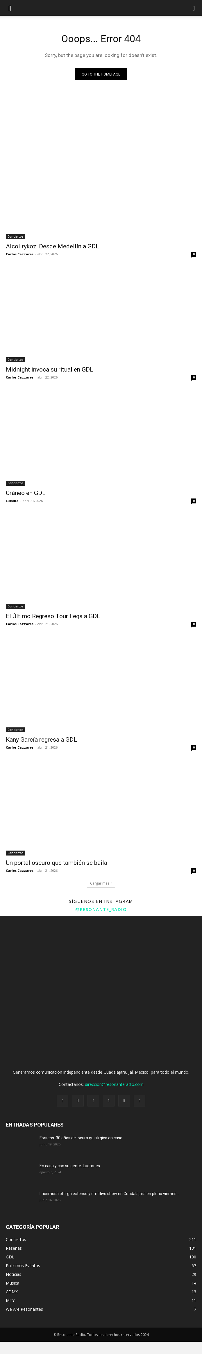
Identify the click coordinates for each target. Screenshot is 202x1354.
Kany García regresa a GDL (41, 739)
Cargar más (101, 883)
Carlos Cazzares (19, 254)
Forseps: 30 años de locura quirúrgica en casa (81, 1138)
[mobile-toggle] (10, 8)
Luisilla (12, 500)
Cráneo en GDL (26, 492)
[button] (194, 8)
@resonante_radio (101, 909)
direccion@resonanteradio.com (114, 1084)
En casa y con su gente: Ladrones (70, 1165)
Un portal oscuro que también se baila (56, 862)
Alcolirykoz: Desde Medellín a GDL (52, 246)
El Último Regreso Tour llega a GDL (53, 616)
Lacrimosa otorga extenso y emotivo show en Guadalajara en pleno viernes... (109, 1193)
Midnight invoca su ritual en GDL (49, 369)
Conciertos (16, 236)
